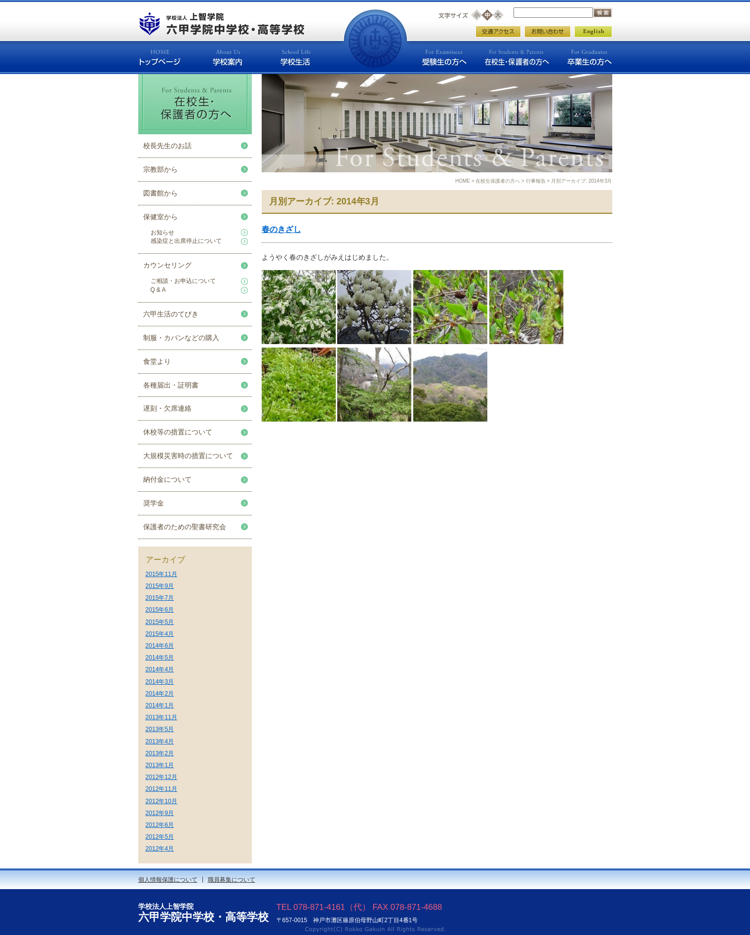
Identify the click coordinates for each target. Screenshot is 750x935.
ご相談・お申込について (183, 280)
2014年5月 (160, 657)
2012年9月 (160, 813)
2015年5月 (160, 622)
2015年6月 (160, 609)
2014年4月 (160, 669)
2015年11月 (161, 574)
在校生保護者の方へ (497, 181)
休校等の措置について (177, 432)
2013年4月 (160, 741)
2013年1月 (160, 765)
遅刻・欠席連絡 (167, 408)
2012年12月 (161, 777)
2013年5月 (160, 729)
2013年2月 (160, 753)
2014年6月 (160, 645)
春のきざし (281, 229)
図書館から (160, 193)
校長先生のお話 (167, 146)
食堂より (157, 361)
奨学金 (153, 503)
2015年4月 (160, 633)
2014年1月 (160, 705)
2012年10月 (161, 801)
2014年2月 (160, 693)
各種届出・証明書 (170, 385)
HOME (462, 181)
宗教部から (160, 169)
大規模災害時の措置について (188, 456)
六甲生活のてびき (170, 314)
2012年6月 (160, 824)
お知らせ (162, 232)
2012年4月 (160, 848)
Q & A (158, 289)
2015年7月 (160, 597)
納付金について (167, 479)
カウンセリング (167, 265)
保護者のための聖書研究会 (184, 527)
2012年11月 (161, 788)
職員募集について (231, 879)
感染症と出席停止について (186, 240)
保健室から (160, 217)
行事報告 (536, 181)
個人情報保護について (167, 879)
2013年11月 (161, 717)
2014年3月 (160, 681)
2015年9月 (160, 586)
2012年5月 (160, 836)
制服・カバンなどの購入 (181, 338)
